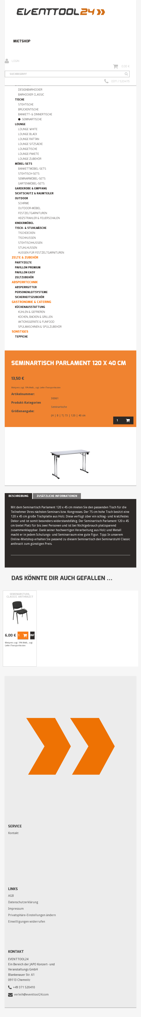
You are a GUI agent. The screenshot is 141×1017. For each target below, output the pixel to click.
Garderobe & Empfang (31, 188)
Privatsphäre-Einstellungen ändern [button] (32, 915)
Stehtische (25, 104)
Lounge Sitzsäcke (30, 144)
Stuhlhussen (27, 248)
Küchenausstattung (30, 307)
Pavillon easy (25, 272)
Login (12, 61)
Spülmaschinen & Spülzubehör (40, 327)
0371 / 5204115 (117, 81)
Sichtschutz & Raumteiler (34, 193)
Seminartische (32, 119)
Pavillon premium (27, 267)
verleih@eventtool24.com (31, 994)
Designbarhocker (30, 90)
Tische (19, 99)
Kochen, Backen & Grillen (35, 317)
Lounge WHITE (27, 129)
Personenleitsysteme (31, 292)
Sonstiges (20, 332)
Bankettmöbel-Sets (32, 169)
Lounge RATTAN (28, 139)
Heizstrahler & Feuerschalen (39, 218)
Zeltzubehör (24, 277)
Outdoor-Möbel (29, 208)
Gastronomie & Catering (31, 302)
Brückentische (28, 109)
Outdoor (21, 198)
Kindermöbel (24, 223)
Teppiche (21, 336)
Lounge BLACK (27, 134)
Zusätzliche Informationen (57, 496)
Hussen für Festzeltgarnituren (41, 253)
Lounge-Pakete (28, 154)
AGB (11, 896)
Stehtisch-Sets (29, 174)
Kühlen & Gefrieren (31, 312)
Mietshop (21, 41)
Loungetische (27, 149)
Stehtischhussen (30, 243)
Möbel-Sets (23, 164)
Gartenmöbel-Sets (31, 183)
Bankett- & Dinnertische (35, 114)
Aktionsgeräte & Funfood (36, 322)
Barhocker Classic (31, 94)
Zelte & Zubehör (25, 257)
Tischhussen (27, 238)
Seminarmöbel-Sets (32, 178)
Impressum (16, 908)
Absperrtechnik (25, 282)
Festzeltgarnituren (32, 213)
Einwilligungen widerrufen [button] (26, 921)
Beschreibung (18, 496)
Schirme (23, 203)
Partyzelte (23, 262)
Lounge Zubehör (29, 159)
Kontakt (13, 833)
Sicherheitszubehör (29, 297)
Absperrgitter (26, 287)
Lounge (20, 124)
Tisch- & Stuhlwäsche (30, 228)
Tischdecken (26, 233)
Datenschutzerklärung (23, 902)
